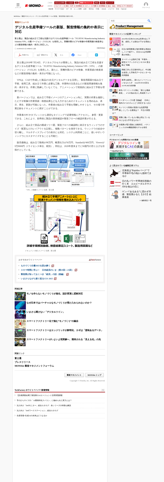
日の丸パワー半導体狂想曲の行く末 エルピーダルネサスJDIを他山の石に (136, 184)
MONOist (17, 16)
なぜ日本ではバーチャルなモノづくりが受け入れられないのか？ (59, 303)
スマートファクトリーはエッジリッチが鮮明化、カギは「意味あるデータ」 (65, 330)
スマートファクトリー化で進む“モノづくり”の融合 (52, 321)
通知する (44, 55)
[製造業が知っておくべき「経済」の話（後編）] (45, 274)
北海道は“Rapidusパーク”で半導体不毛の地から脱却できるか (136, 173)
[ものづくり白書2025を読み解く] (37, 266)
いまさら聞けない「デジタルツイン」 (46, 312)
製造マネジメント (28, 16)
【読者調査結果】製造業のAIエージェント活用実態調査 (40, 395)
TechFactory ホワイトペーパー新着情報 (32, 390)
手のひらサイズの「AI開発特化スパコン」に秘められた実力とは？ (44, 400)
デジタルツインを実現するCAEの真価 (123, 140)
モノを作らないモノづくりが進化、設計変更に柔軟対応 (55, 293)
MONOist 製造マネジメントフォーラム (34, 366)
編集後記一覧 (146, 200)
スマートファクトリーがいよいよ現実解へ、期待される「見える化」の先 (64, 339)
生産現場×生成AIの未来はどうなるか (32, 416)
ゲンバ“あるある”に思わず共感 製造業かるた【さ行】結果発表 (136, 194)
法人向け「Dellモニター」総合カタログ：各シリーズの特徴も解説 (44, 405)
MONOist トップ (94, 375)
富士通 (18, 358)
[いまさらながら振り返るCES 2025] (39, 278)
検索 (149, 21)
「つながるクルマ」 (117, 151)
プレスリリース (22, 362)
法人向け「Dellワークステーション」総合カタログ (37, 410)
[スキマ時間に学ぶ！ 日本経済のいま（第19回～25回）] (49, 270)
